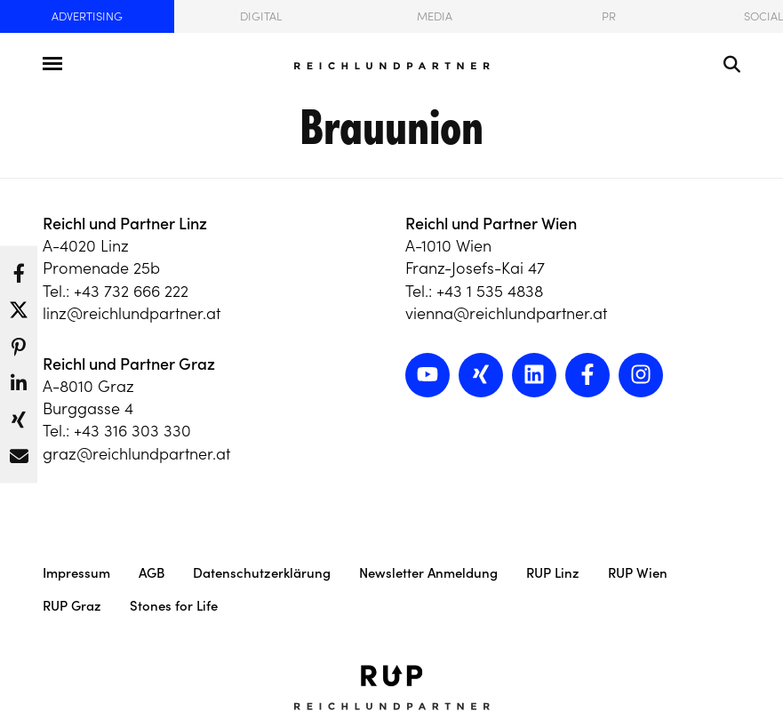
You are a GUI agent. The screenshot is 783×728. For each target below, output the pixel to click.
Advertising (87, 16)
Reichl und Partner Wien (491, 223)
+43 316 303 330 (132, 430)
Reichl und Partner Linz (125, 223)
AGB (151, 572)
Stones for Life (174, 605)
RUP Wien (637, 572)
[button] (18, 268)
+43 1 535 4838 (489, 291)
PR (609, 16)
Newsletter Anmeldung (428, 572)
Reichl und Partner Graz (129, 364)
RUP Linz (552, 572)
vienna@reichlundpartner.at (506, 313)
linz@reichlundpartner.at (131, 313)
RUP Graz (72, 605)
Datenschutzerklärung (262, 572)
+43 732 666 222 (131, 291)
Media (434, 16)
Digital (261, 16)
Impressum (76, 572)
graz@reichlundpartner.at (136, 454)
